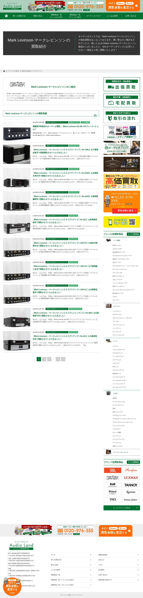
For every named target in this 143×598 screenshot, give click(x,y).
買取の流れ (37, 16)
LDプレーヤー (117, 262)
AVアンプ (115, 367)
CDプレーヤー (117, 245)
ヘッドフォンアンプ (119, 384)
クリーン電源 (117, 432)
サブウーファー (117, 314)
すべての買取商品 (133, 234)
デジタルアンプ (117, 353)
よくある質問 (112, 16)
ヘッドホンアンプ (118, 356)
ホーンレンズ (117, 331)
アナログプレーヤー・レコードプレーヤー (126, 266)
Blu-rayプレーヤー (118, 293)
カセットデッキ (117, 279)
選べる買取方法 (19, 16)
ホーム (53, 555)
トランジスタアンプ (119, 349)
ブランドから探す (13, 71)
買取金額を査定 (126, 210)
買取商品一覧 (56, 16)
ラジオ (115, 296)
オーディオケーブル (119, 402)
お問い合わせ (130, 16)
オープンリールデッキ (119, 269)
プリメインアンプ (118, 370)
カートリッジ (117, 436)
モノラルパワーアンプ (119, 387)
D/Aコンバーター (118, 412)
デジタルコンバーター (119, 415)
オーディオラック (118, 405)
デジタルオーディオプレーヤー (122, 255)
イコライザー (117, 429)
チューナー (116, 300)
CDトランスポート (118, 276)
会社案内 (101, 570)
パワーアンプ (117, 360)
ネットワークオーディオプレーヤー (124, 290)
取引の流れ (54, 565)
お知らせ (101, 560)
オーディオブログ (93, 16)
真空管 (115, 398)
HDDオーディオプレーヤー (121, 259)
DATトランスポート (119, 286)
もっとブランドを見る (121, 508)
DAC (114, 408)
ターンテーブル (117, 273)
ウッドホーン (117, 311)
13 (58, 366)
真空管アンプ (117, 373)
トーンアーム (117, 443)
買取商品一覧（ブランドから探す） (63, 585)
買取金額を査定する (105, 580)
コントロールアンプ (119, 377)
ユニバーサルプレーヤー (120, 283)
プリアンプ (116, 363)
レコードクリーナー (119, 439)
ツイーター (116, 321)
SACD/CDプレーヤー (119, 252)
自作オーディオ (117, 446)
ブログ (100, 565)
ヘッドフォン (117, 328)
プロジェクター (117, 249)
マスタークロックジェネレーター (123, 422)
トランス (115, 346)
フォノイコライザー (119, 425)
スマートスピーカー (119, 335)
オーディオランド (77, 595)
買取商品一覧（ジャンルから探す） (63, 580)
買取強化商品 (102, 555)
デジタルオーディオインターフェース (124, 419)
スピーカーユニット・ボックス (122, 318)
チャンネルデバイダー (119, 380)
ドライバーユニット (119, 325)
